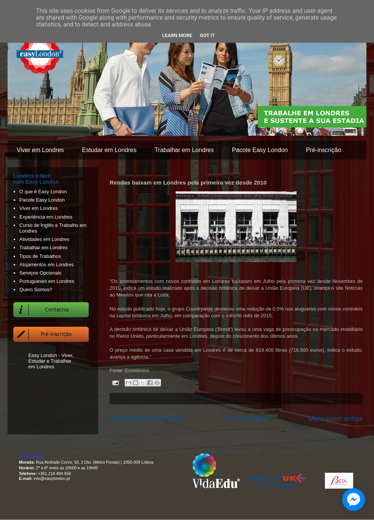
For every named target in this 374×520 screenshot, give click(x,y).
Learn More (177, 35)
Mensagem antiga (335, 418)
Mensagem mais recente (147, 418)
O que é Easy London (43, 191)
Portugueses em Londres (46, 281)
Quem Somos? (35, 289)
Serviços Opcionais (40, 273)
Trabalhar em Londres (184, 150)
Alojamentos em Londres (46, 264)
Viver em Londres (40, 150)
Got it (207, 35)
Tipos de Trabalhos (40, 256)
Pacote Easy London (260, 150)
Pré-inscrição (323, 150)
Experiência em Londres (45, 217)
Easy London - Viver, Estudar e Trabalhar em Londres (51, 360)
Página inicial (246, 418)
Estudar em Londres (109, 150)
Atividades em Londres (44, 239)
